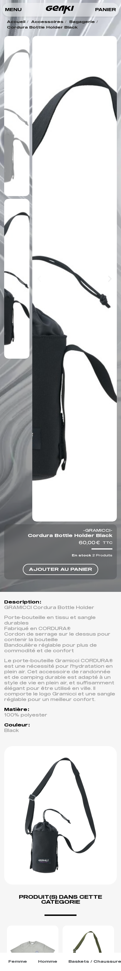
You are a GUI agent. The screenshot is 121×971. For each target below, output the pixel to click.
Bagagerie (82, 22)
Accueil (16, 22)
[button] (13, 10)
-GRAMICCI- (97, 531)
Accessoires (47, 22)
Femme (17, 962)
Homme (47, 962)
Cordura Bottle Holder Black (42, 27)
